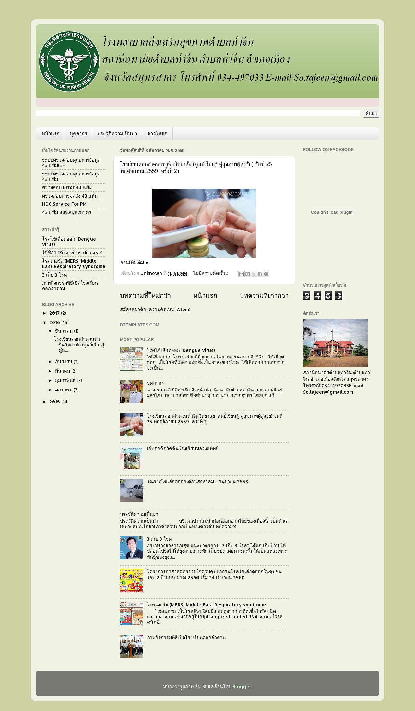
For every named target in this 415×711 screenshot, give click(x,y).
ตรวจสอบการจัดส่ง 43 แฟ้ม (70, 196)
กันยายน (64, 361)
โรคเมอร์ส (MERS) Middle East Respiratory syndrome (206, 605)
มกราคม (64, 390)
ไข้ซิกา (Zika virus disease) (72, 252)
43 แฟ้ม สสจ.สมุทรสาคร (66, 212)
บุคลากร (78, 133)
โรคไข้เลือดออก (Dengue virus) (181, 350)
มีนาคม (63, 371)
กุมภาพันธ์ (66, 380)
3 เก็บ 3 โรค (159, 539)
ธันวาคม (64, 331)
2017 (55, 313)
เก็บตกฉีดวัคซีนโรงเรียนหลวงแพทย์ (182, 449)
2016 (55, 322)
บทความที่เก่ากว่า (264, 295)
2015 (55, 402)
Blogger (241, 686)
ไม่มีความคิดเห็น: (211, 273)
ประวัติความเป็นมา (117, 133)
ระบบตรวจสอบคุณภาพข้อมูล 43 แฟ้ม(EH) (71, 162)
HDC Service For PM (64, 204)
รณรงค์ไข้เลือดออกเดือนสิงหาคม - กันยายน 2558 (197, 482)
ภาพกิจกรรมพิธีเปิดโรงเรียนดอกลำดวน (186, 637)
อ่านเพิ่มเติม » (134, 262)
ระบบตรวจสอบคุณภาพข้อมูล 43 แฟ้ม (71, 176)
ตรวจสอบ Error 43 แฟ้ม (67, 187)
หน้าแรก (51, 133)
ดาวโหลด (157, 133)
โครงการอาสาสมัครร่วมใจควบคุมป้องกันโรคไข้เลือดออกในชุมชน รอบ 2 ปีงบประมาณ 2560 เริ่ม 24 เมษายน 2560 (214, 574)
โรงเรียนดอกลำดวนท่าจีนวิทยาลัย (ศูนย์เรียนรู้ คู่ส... (79, 344)
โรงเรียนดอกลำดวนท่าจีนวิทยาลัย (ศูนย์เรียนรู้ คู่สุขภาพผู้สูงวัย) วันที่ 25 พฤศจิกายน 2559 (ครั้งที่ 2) (214, 418)
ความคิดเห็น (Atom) (169, 309)
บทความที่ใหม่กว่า (145, 295)
